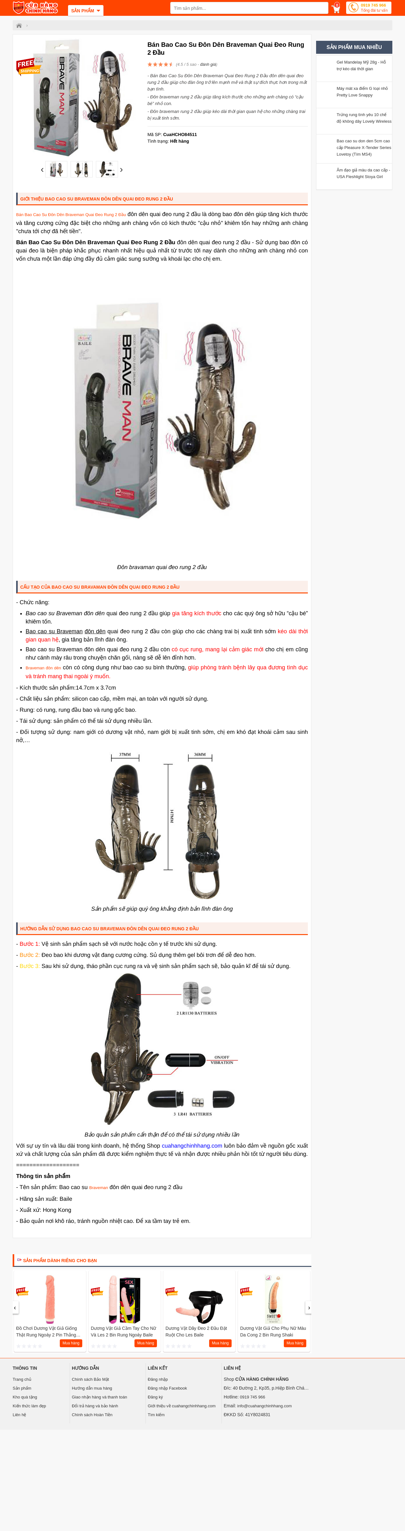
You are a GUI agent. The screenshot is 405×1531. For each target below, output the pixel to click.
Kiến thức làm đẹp (29, 1406)
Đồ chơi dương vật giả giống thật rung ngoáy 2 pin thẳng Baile (46, 1335)
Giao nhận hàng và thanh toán (99, 1397)
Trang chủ (22, 1379)
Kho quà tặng (25, 1397)
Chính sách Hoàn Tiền (92, 1414)
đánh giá (208, 64)
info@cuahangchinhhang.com (264, 1406)
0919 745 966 (374, 8)
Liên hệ (19, 1414)
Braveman (98, 1187)
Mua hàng (71, 1343)
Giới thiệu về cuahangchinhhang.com (181, 1406)
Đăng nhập (158, 1379)
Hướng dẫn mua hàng (92, 1388)
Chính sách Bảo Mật (90, 1379)
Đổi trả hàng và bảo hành (95, 1406)
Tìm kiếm (156, 1414)
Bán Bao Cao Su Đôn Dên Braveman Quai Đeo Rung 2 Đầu (71, 214)
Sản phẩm (22, 1388)
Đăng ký (155, 1397)
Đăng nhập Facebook (167, 1388)
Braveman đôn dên (43, 668)
